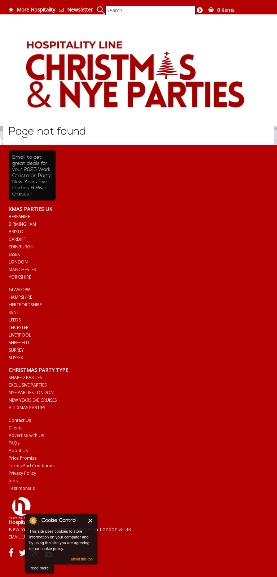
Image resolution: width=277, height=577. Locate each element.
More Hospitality (36, 9)
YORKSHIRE (20, 277)
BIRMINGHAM (22, 224)
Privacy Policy (22, 473)
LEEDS (15, 320)
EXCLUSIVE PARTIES (28, 385)
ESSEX (14, 254)
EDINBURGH (21, 247)
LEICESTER (18, 327)
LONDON (18, 262)
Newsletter (80, 9)
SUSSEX (16, 358)
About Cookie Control (33, 520)
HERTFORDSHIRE (25, 305)
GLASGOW (19, 290)
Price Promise (23, 458)
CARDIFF (17, 239)
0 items (225, 9)
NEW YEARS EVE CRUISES (33, 400)
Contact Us (20, 420)
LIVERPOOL (20, 335)
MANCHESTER (22, 269)
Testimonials (22, 488)
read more (40, 568)
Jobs (13, 481)
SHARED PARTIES (25, 377)
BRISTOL (17, 232)
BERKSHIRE (19, 216)
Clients (15, 428)
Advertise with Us (26, 435)
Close (90, 520)
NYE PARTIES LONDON (31, 392)
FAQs (14, 443)
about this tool (82, 559)
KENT (14, 312)
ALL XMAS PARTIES (27, 408)
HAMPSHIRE (20, 297)
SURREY (16, 350)
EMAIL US (18, 537)
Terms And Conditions (31, 466)
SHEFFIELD (19, 342)
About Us (18, 450)
